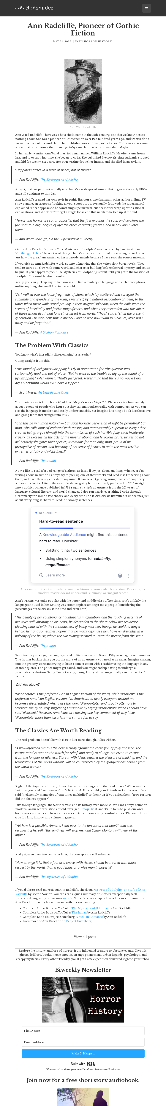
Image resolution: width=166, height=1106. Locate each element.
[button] (146, 8)
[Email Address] (90, 1041)
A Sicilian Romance (54, 332)
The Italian (48, 460)
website (68, 898)
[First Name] (42, 1041)
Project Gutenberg (78, 921)
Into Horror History (93, 41)
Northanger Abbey (28, 253)
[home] (34, 8)
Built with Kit (83, 1051)
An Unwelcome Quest (53, 392)
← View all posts (83, 937)
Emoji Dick (88, 809)
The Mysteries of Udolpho (59, 179)
